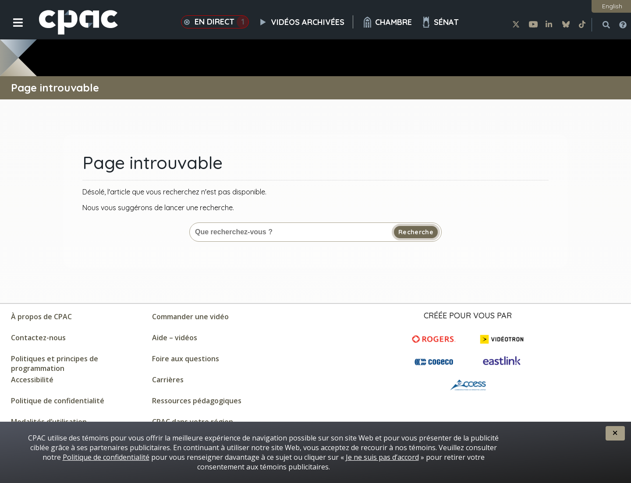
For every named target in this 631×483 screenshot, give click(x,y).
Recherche (415, 232)
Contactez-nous (38, 337)
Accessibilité (32, 379)
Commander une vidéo (190, 316)
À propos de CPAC (41, 316)
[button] (12, 29)
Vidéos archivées (305, 21)
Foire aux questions (185, 358)
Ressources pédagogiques (196, 400)
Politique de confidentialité (57, 400)
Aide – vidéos (174, 337)
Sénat (440, 22)
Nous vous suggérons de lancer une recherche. (158, 207)
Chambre (387, 22)
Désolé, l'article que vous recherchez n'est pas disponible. (174, 191)
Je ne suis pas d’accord (382, 457)
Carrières (168, 379)
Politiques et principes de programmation (54, 363)
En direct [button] (214, 22)
